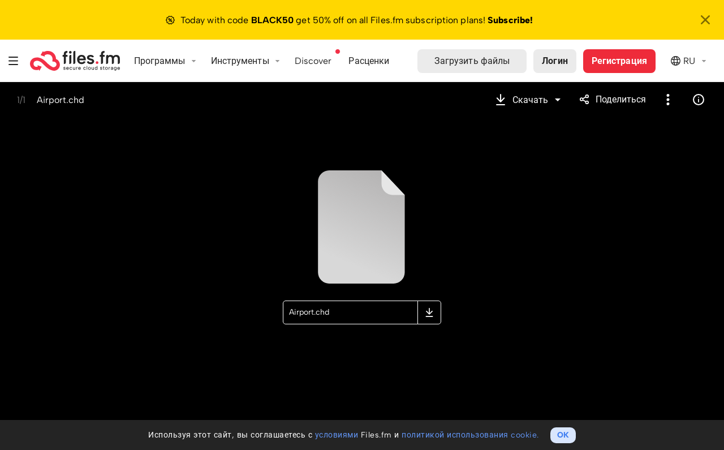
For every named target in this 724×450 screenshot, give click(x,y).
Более (668, 99)
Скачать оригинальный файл (429, 312)
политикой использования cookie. (470, 435)
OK (563, 435)
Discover (313, 60)
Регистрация (619, 60)
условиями (337, 435)
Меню (13, 61)
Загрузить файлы (472, 60)
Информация (698, 99)
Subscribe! (510, 20)
